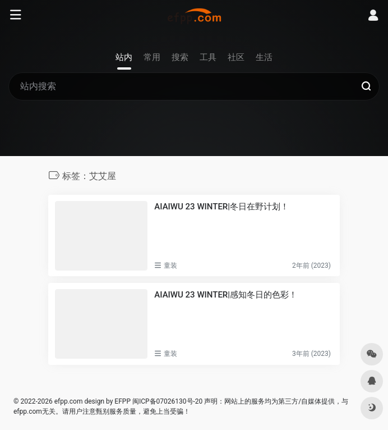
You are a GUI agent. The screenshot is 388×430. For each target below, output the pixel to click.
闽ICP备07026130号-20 (166, 401)
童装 (170, 265)
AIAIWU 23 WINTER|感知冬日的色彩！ (225, 295)
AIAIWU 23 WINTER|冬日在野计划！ (221, 207)
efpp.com (68, 401)
